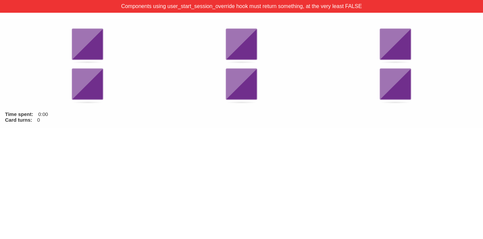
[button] (88, 45)
